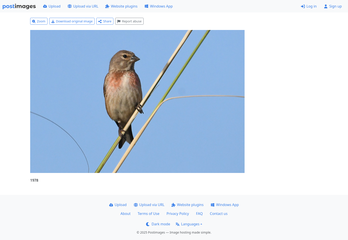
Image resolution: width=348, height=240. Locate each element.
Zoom (38, 21)
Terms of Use (148, 213)
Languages (187, 224)
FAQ (199, 213)
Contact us (219, 213)
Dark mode (158, 224)
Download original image (72, 21)
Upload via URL (83, 6)
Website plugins (121, 6)
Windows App (158, 6)
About (125, 213)
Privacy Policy (177, 213)
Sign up (333, 6)
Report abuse (129, 21)
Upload (52, 6)
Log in (309, 6)
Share (104, 21)
